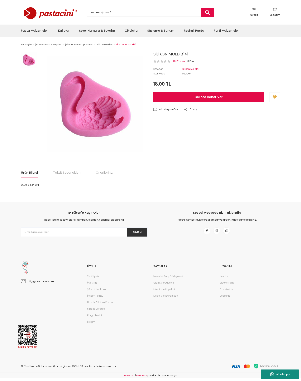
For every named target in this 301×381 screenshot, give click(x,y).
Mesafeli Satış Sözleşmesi (168, 278)
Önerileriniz (104, 172)
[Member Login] (254, 12)
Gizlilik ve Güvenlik (163, 285)
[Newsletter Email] (84, 232)
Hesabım (225, 278)
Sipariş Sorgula (96, 311)
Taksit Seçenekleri (66, 172)
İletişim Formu (95, 298)
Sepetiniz (225, 298)
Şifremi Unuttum (96, 292)
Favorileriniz (226, 292)
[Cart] (275, 12)
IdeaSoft (129, 378)
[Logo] (50, 12)
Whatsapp (280, 374)
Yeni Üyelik (93, 278)
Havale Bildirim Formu (100, 305)
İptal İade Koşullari (164, 292)
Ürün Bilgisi (29, 172)
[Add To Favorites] (275, 97)
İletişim (91, 324)
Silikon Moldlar (190, 69)
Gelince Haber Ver (208, 97)
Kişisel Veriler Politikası (165, 298)
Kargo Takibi (94, 318)
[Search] (150, 12)
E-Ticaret (141, 378)
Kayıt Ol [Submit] (134, 232)
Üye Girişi (92, 285)
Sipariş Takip (227, 285)
